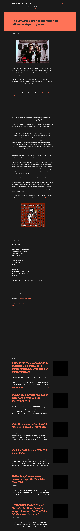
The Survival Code (16, 303)
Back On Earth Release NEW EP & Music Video (29, 452)
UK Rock (22, 303)
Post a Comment (19, 387)
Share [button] (13, 305)
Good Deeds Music (19, 301)
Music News (26, 301)
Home (13, 8)
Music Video (31, 301)
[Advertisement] (31, 344)
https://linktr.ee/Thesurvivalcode (24, 298)
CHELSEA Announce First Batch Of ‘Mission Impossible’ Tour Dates (30, 425)
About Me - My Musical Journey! (24, 8)
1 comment (18, 530)
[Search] (62, 3)
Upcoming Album (27, 303)
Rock (40, 301)
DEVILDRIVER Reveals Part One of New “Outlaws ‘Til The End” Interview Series (30, 397)
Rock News (44, 301)
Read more (47, 387)
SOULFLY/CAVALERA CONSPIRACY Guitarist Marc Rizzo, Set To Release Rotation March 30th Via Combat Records (30, 367)
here (46, 197)
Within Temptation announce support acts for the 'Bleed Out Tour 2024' (28, 479)
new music (36, 301)
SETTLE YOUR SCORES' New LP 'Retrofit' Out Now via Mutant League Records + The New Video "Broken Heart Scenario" (29, 510)
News (48, 8)
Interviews (35, 8)
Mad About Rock (21, 3)
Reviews (41, 8)
